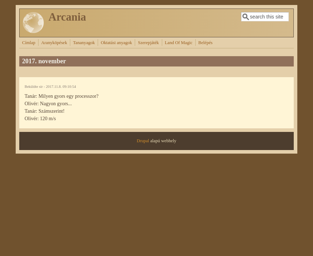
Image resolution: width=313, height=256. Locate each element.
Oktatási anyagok (116, 42)
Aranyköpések (54, 42)
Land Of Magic (179, 42)
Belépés (205, 42)
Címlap (28, 42)
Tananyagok (84, 42)
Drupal (143, 140)
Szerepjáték (148, 42)
